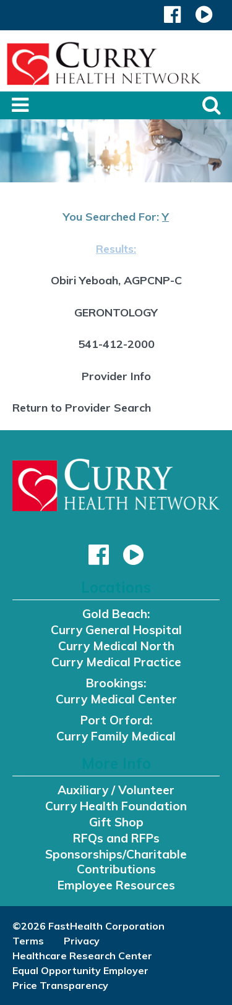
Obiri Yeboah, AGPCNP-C (116, 280)
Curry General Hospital (116, 629)
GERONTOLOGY (116, 312)
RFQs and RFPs (116, 838)
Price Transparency (60, 985)
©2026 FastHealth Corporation (88, 926)
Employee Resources (116, 885)
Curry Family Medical (116, 736)
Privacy (82, 941)
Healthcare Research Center (82, 955)
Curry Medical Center (116, 699)
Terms (28, 941)
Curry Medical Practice (116, 662)
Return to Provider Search (81, 408)
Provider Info (116, 376)
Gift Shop (116, 822)
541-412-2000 (116, 344)
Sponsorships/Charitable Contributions (116, 861)
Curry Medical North (116, 645)
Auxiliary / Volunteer (116, 789)
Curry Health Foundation (116, 806)
